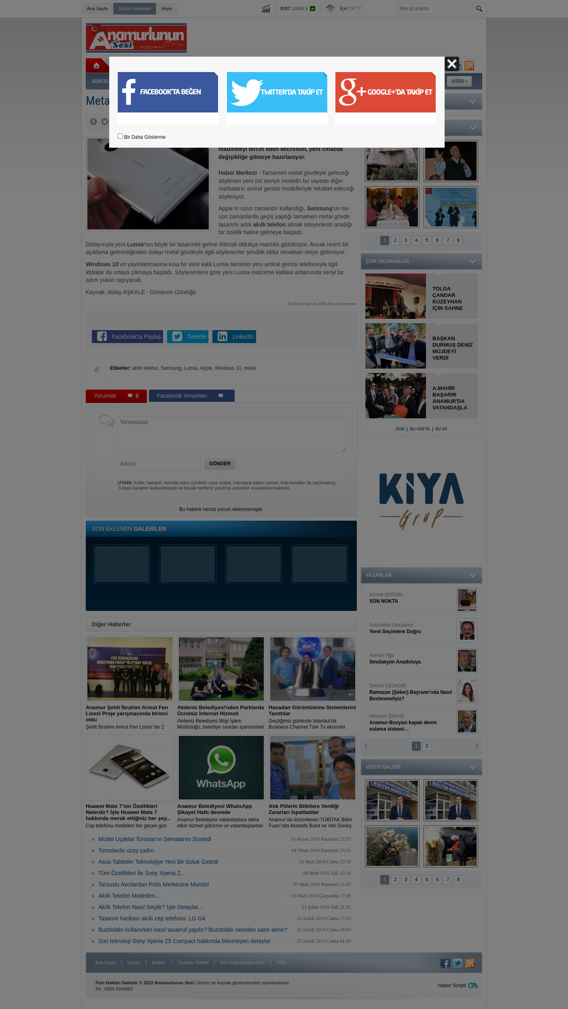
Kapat (452, 64)
